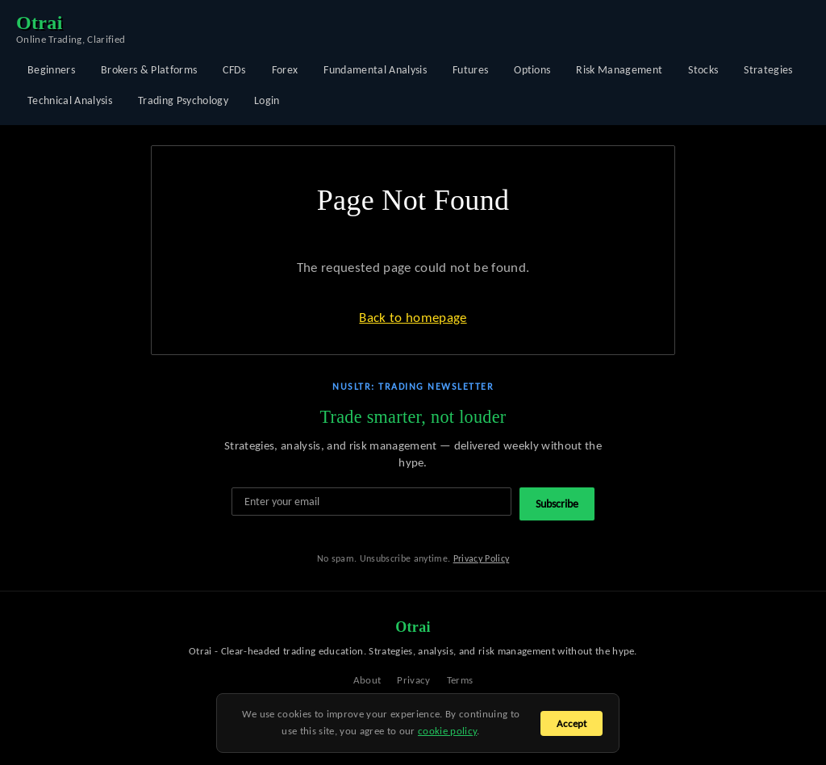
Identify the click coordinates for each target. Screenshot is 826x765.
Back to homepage (412, 317)
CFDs (234, 70)
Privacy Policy (481, 558)
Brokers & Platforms (149, 70)
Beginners (51, 70)
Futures (470, 70)
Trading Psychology (183, 100)
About (367, 680)
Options (532, 70)
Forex (285, 70)
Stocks (703, 70)
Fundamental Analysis (375, 70)
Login (267, 100)
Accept (571, 723)
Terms (460, 680)
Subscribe (557, 504)
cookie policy (447, 731)
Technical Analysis (69, 100)
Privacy (413, 680)
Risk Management (619, 70)
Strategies (768, 70)
